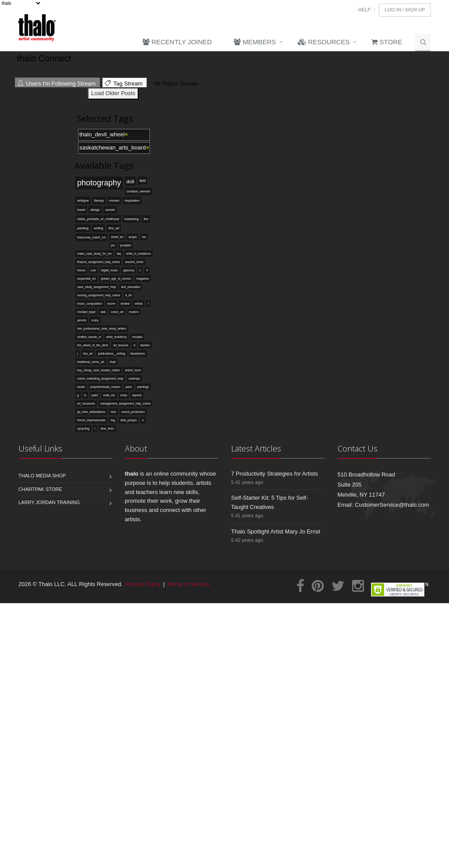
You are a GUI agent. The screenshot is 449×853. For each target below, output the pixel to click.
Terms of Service (188, 584)
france (81, 270)
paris (128, 386)
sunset (110, 210)
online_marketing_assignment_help (100, 378)
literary (99, 201)
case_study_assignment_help (96, 286)
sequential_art (86, 278)
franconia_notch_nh (91, 237)
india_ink (108, 395)
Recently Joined (177, 42)
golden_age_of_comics (116, 278)
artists (139, 303)
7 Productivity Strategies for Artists (274, 473)
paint (95, 395)
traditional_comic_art (90, 361)
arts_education (130, 286)
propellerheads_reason (105, 386)
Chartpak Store (40, 489)
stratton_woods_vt (89, 336)
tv (85, 395)
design (95, 210)
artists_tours (133, 370)
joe (113, 245)
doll (130, 181)
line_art (88, 353)
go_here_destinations (91, 411)
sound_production (133, 411)
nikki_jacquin (128, 420)
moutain (137, 336)
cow (93, 270)
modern (134, 311)
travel (81, 210)
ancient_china (134, 261)
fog (113, 420)
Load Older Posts (113, 93)
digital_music (109, 270)
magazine (142, 278)
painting (83, 228)
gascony (128, 270)
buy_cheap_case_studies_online (98, 370)
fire (146, 219)
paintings (143, 386)
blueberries (138, 353)
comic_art (117, 311)
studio (81, 386)
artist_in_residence (138, 253)
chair (113, 361)
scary (95, 320)
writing (98, 228)
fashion (145, 345)
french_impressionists (91, 420)
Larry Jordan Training (49, 502)
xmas (123, 395)
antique (83, 201)
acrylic (132, 236)
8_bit (128, 295)
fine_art (113, 228)
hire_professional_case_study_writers (101, 328)
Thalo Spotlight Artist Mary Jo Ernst (275, 531)
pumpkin (125, 245)
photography (99, 182)
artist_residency (116, 336)
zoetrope (134, 378)
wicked (125, 303)
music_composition (89, 303)
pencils (81, 320)
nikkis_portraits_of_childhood (98, 219)
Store (386, 42)
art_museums (86, 403)
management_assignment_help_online (125, 403)
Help (364, 9)
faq (119, 253)
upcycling (83, 428)
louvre (111, 303)
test (142, 180)
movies (114, 201)
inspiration (132, 201)
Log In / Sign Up (405, 9)
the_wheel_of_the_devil (92, 345)
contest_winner (138, 191)
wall (103, 311)
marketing (132, 219)
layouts (137, 395)
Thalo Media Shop (42, 475)
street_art (117, 236)
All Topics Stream (174, 83)
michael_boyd (86, 311)
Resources (323, 42)
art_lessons (120, 345)
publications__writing (111, 353)
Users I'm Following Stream (57, 83)
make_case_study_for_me (94, 253)
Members (255, 42)
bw (144, 236)
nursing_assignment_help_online (98, 295)
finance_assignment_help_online (98, 261)
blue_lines (107, 428)
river (113, 411)
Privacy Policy (143, 584)
